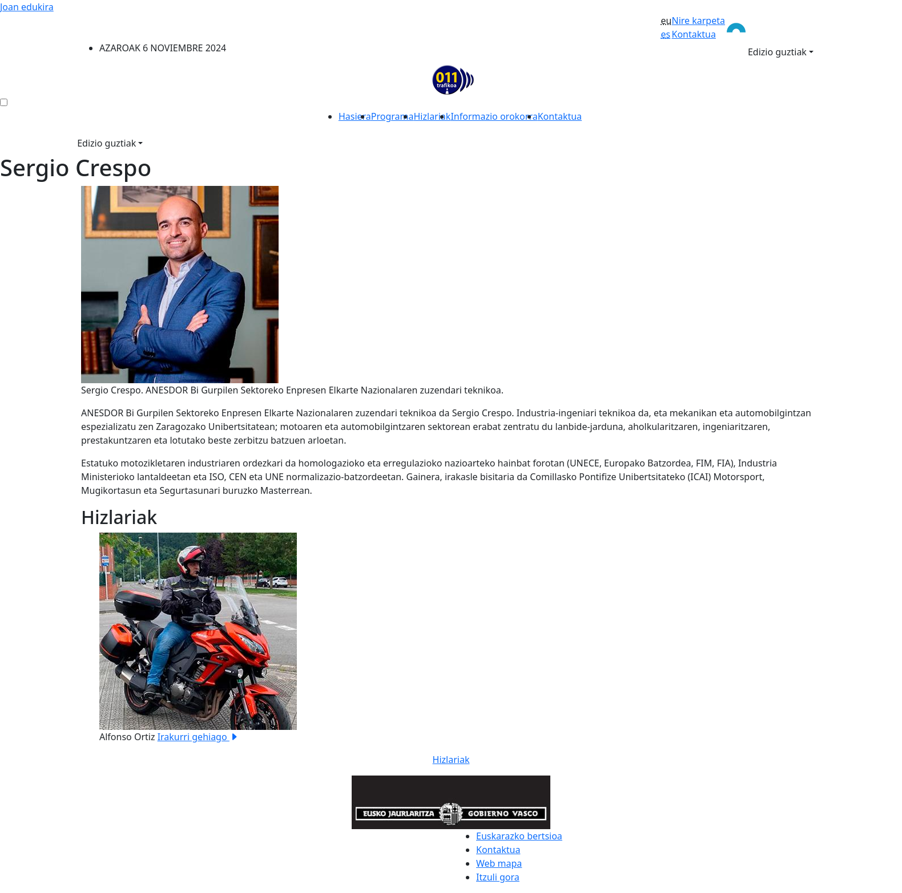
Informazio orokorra (493, 116)
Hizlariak (432, 116)
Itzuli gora (498, 877)
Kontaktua (693, 34)
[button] (136, 638)
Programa (392, 116)
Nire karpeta (698, 20)
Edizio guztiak (777, 52)
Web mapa (499, 863)
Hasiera (355, 116)
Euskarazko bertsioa (519, 836)
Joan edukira (27, 7)
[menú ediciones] (3, 102)
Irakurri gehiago (198, 736)
